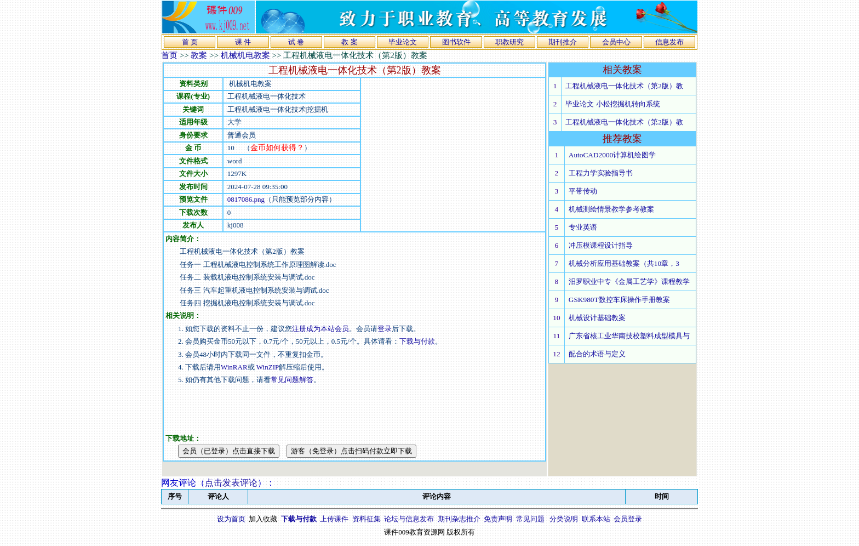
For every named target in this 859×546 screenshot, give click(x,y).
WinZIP (267, 367)
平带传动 (583, 191)
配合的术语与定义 (597, 354)
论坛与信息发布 (409, 519)
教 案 (349, 42)
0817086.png (246, 199)
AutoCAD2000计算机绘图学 (612, 155)
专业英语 (583, 227)
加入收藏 (263, 519)
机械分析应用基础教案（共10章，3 (624, 263)
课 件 (243, 42)
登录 (384, 329)
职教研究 (509, 42)
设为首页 (231, 519)
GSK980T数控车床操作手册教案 (619, 299)
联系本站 (596, 519)
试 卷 (296, 42)
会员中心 (616, 42)
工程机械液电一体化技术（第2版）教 (624, 86)
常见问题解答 (292, 380)
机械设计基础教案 (597, 318)
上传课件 (334, 519)
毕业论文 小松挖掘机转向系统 (612, 104)
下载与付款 (417, 341)
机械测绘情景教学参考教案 (611, 209)
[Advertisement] (453, 154)
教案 (199, 55)
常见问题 (530, 519)
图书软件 (456, 42)
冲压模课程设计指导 (601, 245)
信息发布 (669, 42)
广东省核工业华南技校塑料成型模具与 (629, 336)
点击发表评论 (231, 482)
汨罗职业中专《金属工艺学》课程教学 (629, 281)
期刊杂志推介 (459, 519)
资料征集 (366, 519)
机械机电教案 (245, 55)
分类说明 (563, 519)
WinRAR (234, 367)
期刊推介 (562, 42)
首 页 (190, 42)
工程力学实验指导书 (601, 173)
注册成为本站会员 (320, 329)
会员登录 (628, 519)
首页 (169, 55)
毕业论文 (402, 42)
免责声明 (498, 519)
